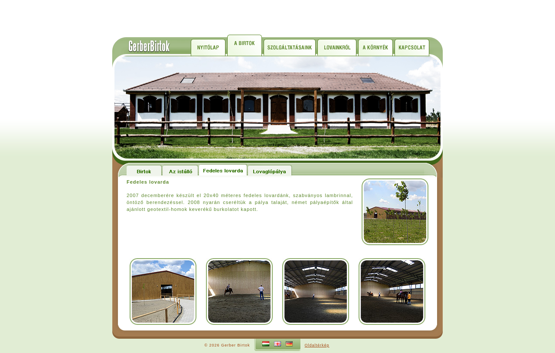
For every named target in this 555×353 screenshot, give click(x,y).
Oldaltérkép (317, 345)
